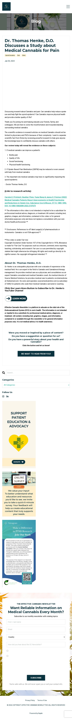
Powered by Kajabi (36, 713)
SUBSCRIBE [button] (35, 678)
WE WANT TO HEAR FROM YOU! (36, 354)
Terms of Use (42, 700)
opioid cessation (10, 55)
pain (18, 55)
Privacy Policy (30, 700)
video (23, 55)
